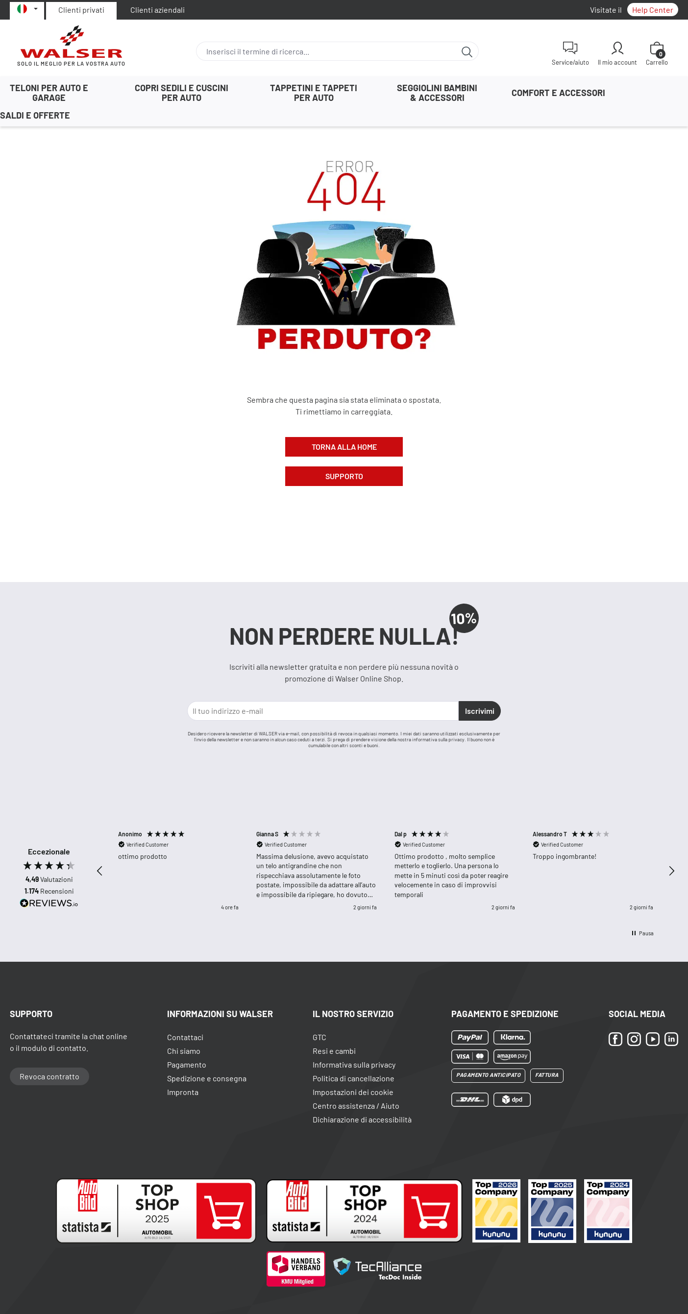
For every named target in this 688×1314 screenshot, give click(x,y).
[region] (385, 870)
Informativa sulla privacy (354, 1064)
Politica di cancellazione (353, 1078)
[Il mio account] (617, 53)
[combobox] (326, 51)
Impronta (182, 1091)
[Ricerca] (467, 51)
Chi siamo (183, 1050)
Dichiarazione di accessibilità (362, 1119)
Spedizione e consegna (206, 1078)
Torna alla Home (344, 446)
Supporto (344, 476)
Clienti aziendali (157, 9)
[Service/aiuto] (570, 53)
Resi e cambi (334, 1050)
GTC (319, 1037)
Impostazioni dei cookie (353, 1091)
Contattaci (185, 1037)
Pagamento (186, 1064)
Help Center (652, 9)
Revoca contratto (49, 1076)
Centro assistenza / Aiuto (356, 1105)
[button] (100, 871)
